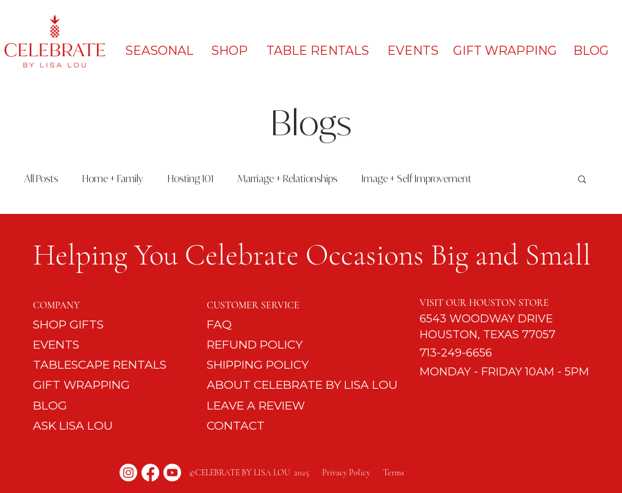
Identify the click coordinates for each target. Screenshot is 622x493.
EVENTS (56, 345)
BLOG (50, 406)
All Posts (41, 178)
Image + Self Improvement (416, 178)
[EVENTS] (413, 50)
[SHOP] (229, 50)
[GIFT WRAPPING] (505, 50)
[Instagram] (128, 472)
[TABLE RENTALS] (318, 50)
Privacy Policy (352, 472)
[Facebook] (150, 472)
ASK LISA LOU (73, 426)
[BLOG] (591, 50)
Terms (393, 472)
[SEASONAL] (159, 50)
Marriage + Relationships (287, 178)
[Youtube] (172, 472)
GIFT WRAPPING (81, 385)
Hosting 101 (190, 178)
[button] (582, 180)
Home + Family (112, 178)
